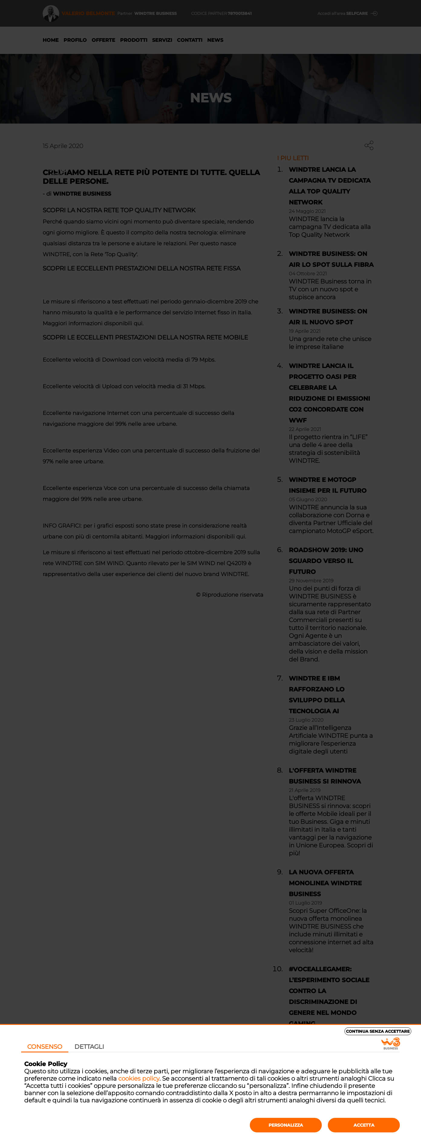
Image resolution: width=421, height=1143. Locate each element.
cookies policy (138, 1078)
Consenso (44, 1046)
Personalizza (286, 1125)
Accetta (364, 1125)
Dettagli (89, 1046)
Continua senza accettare (378, 1031)
